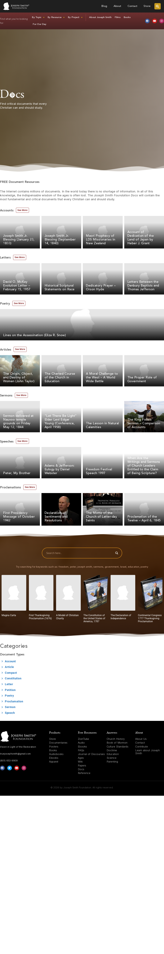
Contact (132, 6)
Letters (5, 257)
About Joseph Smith (100, 17)
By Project (75, 17)
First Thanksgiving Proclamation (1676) (40, 617)
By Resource (56, 17)
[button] (157, 6)
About (117, 6)
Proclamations (10, 487)
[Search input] (79, 553)
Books (127, 17)
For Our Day (39, 24)
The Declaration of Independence (121, 617)
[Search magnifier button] (116, 553)
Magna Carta (9, 615)
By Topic (38, 17)
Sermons (6, 395)
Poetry (5, 303)
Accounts (7, 210)
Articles (5, 349)
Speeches (7, 441)
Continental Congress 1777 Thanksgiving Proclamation (150, 618)
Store (147, 6)
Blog (104, 6)
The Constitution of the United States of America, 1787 (94, 618)
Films (117, 17)
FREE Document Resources (19, 182)
